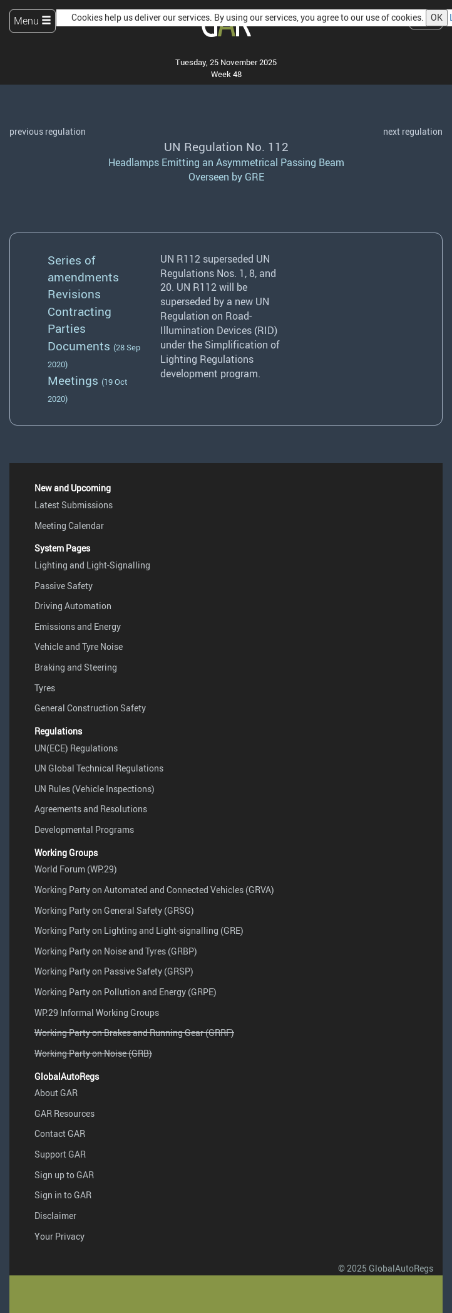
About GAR (56, 1093)
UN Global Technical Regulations (98, 768)
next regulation (413, 131)
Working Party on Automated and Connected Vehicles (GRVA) (154, 890)
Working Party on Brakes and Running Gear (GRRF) (134, 1032)
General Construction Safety (90, 708)
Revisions (74, 294)
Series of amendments (83, 268)
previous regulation (47, 131)
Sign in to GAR (62, 1195)
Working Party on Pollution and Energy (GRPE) (125, 992)
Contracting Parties (79, 320)
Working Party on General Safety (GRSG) (114, 910)
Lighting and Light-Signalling (92, 565)
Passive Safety (63, 586)
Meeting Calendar (69, 525)
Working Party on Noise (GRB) (93, 1053)
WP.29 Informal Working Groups (96, 1012)
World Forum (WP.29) (75, 869)
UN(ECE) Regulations (76, 748)
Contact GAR (59, 1133)
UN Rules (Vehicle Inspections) (94, 789)
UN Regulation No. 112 (226, 147)
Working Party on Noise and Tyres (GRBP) (115, 951)
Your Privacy (59, 1236)
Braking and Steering (75, 667)
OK (437, 17)
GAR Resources (64, 1113)
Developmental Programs (84, 829)
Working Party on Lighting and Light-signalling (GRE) (139, 930)
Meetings (73, 380)
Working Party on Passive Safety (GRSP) (113, 971)
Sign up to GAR (64, 1175)
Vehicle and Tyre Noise (78, 646)
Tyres (44, 688)
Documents (79, 346)
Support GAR (60, 1154)
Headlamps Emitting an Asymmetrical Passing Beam (226, 162)
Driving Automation (72, 606)
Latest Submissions (73, 505)
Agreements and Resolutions (90, 809)
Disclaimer (55, 1215)
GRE (254, 177)
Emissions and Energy (77, 626)
